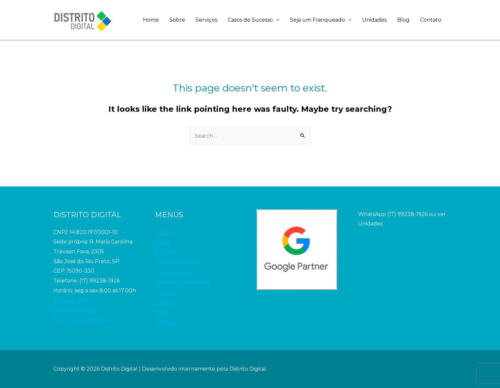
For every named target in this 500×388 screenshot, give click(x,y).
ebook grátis (178, 272)
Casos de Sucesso (250, 20)
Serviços (206, 20)
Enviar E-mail (70, 300)
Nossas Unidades (75, 310)
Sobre (177, 20)
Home (151, 20)
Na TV (169, 293)
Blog (403, 20)
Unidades (374, 20)
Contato (430, 20)
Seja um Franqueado (317, 20)
